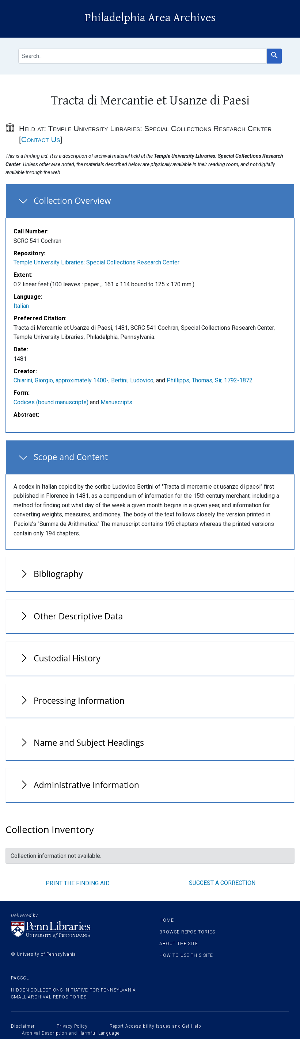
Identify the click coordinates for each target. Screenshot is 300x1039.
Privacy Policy (72, 1026)
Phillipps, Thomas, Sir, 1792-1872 (209, 380)
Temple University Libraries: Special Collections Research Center (96, 262)
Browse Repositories (187, 932)
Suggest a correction (222, 882)
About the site (178, 943)
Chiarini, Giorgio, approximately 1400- (61, 380)
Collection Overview (72, 200)
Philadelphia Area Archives (150, 17)
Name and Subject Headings (89, 742)
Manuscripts (116, 402)
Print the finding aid (78, 883)
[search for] (142, 56)
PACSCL (20, 978)
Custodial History (67, 658)
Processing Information (79, 700)
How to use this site (186, 955)
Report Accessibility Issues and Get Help (155, 1026)
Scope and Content (71, 457)
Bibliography (58, 574)
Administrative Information (86, 785)
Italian (21, 305)
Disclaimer (23, 1026)
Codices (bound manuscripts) (51, 402)
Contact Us (40, 139)
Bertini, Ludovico (132, 380)
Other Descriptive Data (78, 616)
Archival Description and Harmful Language (70, 1033)
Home (166, 920)
